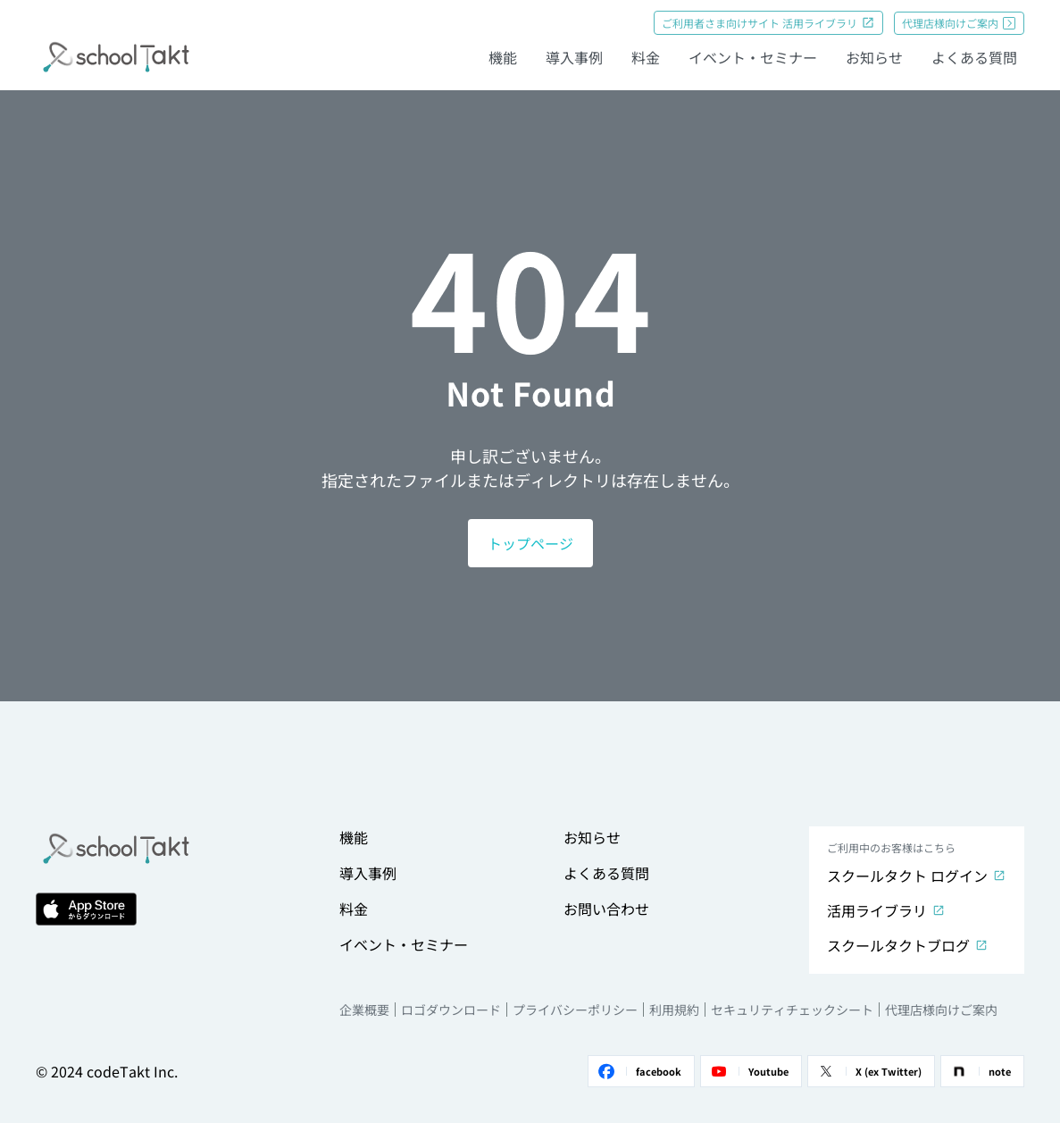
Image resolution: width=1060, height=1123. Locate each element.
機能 (502, 57)
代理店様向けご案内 (959, 22)
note (979, 1071)
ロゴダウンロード (451, 1009)
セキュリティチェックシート (792, 1009)
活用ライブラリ (886, 910)
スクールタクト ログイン (916, 875)
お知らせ (874, 57)
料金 (645, 57)
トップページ (530, 543)
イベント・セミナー (753, 57)
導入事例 (574, 57)
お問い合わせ (606, 908)
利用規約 (674, 1009)
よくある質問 (974, 57)
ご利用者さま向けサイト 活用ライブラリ (768, 22)
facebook (638, 1071)
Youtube (748, 1071)
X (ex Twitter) (868, 1071)
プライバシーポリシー (575, 1009)
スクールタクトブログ (908, 945)
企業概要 (364, 1009)
